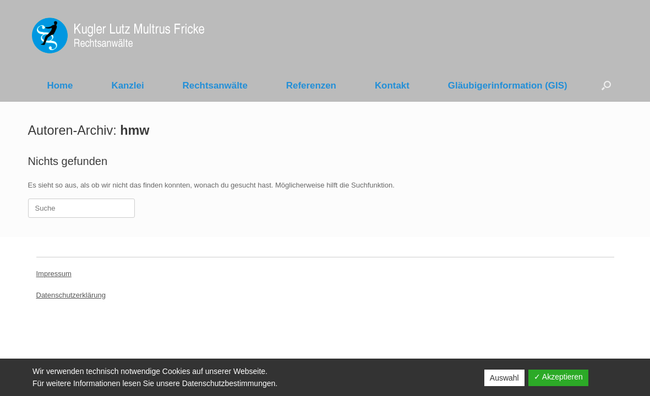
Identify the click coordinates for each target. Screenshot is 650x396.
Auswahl (504, 377)
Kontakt (392, 85)
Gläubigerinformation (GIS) (507, 85)
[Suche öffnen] (606, 85)
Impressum (54, 274)
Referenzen (311, 85)
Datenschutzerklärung (71, 295)
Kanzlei (127, 85)
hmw (134, 130)
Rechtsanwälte (215, 85)
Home (60, 85)
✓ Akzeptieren (558, 376)
